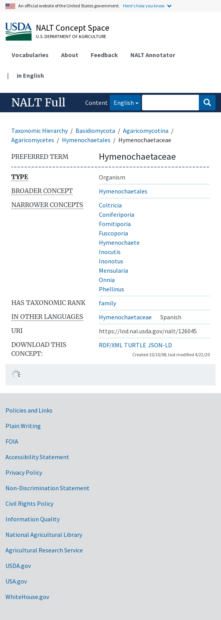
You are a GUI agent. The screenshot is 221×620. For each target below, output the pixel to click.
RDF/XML (111, 345)
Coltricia (110, 205)
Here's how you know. (144, 6)
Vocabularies (30, 55)
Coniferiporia (116, 214)
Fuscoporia (113, 233)
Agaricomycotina (145, 130)
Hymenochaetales (86, 140)
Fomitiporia (115, 224)
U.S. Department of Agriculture (71, 36)
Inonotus (111, 261)
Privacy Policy (23, 472)
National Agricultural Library (43, 534)
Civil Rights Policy (29, 503)
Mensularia (113, 270)
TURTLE (135, 345)
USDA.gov (18, 565)
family (107, 303)
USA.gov (16, 581)
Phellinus (111, 289)
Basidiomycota (95, 130)
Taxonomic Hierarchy (39, 130)
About (69, 55)
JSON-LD (160, 345)
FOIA (11, 441)
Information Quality (32, 519)
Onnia (107, 280)
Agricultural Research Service (44, 550)
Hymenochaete (119, 242)
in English (30, 75)
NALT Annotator (152, 55)
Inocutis (110, 252)
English (122, 102)
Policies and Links (29, 410)
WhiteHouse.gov (27, 597)
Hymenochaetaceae (125, 317)
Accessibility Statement (37, 457)
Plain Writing (23, 426)
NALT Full (38, 103)
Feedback (104, 55)
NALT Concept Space (72, 27)
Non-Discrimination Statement (47, 488)
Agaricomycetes (32, 140)
